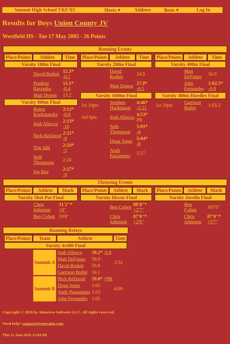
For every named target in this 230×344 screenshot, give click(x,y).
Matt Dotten (45, 95)
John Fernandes (194, 86)
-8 (138, 143)
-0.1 (66, 76)
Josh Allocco (46, 123)
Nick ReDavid (47, 135)
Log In (202, 9)
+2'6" (138, 221)
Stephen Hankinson (120, 105)
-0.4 (66, 88)
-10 (66, 126)
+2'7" (138, 209)
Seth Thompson (44, 159)
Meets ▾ (112, 10)
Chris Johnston (42, 207)
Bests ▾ (171, 10)
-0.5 (140, 88)
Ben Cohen (44, 216)
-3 (65, 150)
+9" (62, 209)
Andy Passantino (120, 153)
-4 (65, 174)
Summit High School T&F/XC (45, 9)
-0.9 (66, 114)
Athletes (142, 9)
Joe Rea (41, 171)
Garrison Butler (192, 105)
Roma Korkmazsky (46, 111)
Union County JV (81, 23)
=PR (108, 278)
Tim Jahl (42, 147)
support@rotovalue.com (42, 323)
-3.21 (141, 107)
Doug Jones (121, 141)
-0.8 (212, 88)
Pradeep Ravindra (42, 86)
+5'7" (212, 221)
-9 (65, 138)
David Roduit (47, 73)
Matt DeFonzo (193, 74)
